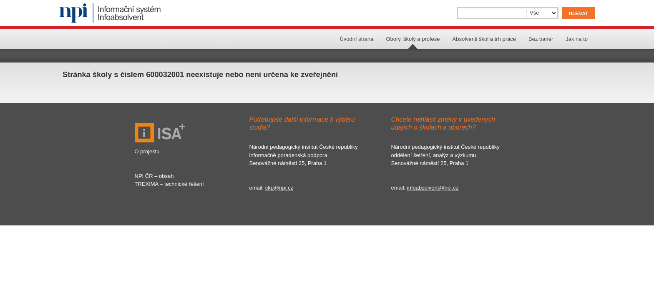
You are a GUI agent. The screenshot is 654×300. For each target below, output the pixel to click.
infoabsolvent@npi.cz (433, 188)
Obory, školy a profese (413, 39)
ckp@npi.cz (279, 188)
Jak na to (577, 39)
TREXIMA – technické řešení (169, 184)
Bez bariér (540, 39)
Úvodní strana (356, 39)
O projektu (147, 151)
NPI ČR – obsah (154, 176)
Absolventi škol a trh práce (484, 39)
